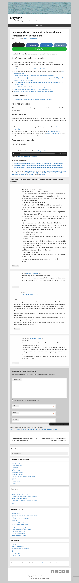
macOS (21, 73)
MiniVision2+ (45, 173)
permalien (42, 174)
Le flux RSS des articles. (18, 522)
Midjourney (38, 173)
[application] (39, 154)
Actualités (27, 171)
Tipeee (46, 151)
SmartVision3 (15, 174)
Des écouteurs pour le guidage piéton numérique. (24, 496)
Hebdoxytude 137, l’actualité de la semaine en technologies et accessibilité (38, 165)
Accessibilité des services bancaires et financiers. (24, 500)
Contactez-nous (16, 553)
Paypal (40, 151)
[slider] (37, 153)
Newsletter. (15, 520)
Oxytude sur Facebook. (18, 517)
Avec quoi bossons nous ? (18, 546)
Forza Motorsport (20, 173)
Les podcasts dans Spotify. (19, 531)
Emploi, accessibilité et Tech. (19, 502)
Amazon (44, 562)
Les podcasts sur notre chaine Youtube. (22, 529)
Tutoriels (14, 480)
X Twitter (56, 571)
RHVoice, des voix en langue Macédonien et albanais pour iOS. (33, 91)
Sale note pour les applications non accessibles (24, 476)
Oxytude (16, 18)
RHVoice (62, 173)
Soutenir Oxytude (16, 552)
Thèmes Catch (45, 578)
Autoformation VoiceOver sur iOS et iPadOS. (23, 493)
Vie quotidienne (16, 481)
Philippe (25, 38)
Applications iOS (16, 467)
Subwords (21, 174)
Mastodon (32, 173)
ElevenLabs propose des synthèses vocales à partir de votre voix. (34, 75)
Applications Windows (17, 472)
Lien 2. (22, 84)
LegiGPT (27, 173)
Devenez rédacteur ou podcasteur (20, 548)
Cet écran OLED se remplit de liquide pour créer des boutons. (33, 99)
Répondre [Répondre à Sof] (15, 287)
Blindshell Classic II (49, 171)
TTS (25, 174)
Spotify (67, 571)
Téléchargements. (16, 504)
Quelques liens (16, 550)
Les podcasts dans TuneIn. (19, 535)
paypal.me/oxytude (54, 131)
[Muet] (60, 154)
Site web (15, 419)
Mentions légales (16, 555)
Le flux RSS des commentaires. (20, 524)
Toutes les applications (18, 474)
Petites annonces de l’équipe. (19, 498)
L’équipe (14, 544)
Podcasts (32, 171)
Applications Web (16, 470)
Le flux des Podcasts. (17, 526)
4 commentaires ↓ (33, 38)
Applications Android (17, 465)
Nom (14, 405)
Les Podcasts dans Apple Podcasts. (21, 528)
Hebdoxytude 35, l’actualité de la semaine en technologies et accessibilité (38, 163)
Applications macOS (17, 469)
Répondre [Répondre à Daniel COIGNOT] (15, 266)
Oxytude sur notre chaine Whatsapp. (21, 518)
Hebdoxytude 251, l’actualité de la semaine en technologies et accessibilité (38, 167)
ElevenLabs (57, 171)
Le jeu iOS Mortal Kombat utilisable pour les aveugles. (30, 87)
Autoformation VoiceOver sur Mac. (20, 494)
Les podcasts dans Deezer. (19, 533)
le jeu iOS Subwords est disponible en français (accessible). (32, 89)
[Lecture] (14, 154)
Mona (50, 173)
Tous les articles (16, 463)
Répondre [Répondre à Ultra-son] (17, 329)
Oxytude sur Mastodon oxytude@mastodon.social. (24, 515)
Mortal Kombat (55, 173)
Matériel (14, 478)
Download (34, 156)
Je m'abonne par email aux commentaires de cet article (26, 400)
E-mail (14, 412)
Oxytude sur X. (16, 513)
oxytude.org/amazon (52, 133)
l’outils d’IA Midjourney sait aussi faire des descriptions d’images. (34, 69)
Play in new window (23, 156)
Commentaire (17, 379)
